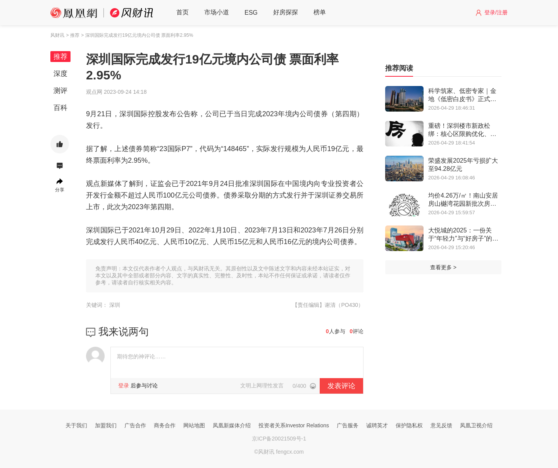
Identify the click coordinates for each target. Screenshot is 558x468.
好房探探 (285, 12)
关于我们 (76, 425)
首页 (182, 12)
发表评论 (341, 386)
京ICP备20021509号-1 (279, 438)
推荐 (60, 56)
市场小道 (216, 12)
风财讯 (57, 35)
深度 (60, 73)
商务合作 (165, 425)
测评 (60, 91)
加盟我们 (106, 425)
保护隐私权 (409, 425)
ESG (251, 12)
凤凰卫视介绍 (476, 425)
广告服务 (347, 425)
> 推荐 (72, 35)
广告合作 (135, 425)
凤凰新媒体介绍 (232, 425)
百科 (60, 108)
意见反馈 (441, 425)
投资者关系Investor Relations (293, 425)
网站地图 (194, 425)
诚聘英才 (377, 425)
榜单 (319, 12)
